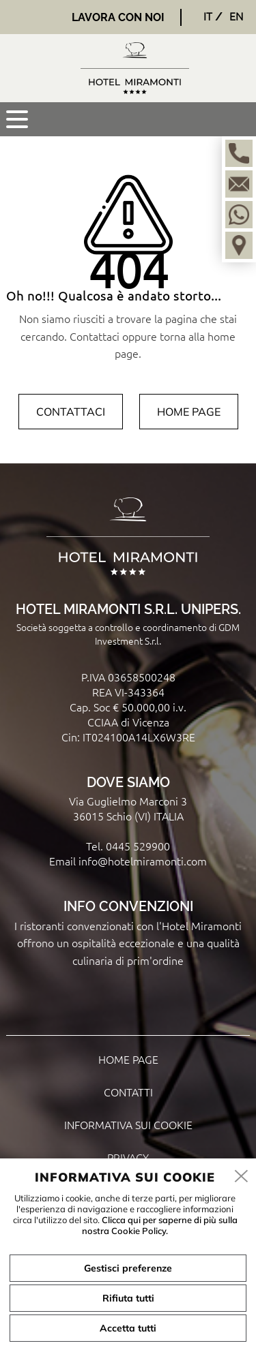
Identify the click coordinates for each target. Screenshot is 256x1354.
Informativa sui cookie (128, 1124)
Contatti (128, 1091)
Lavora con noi (118, 17)
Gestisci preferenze (128, 1268)
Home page (189, 411)
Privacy (128, 1157)
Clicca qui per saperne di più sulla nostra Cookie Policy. (160, 1225)
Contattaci (70, 411)
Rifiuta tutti (128, 1298)
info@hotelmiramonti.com (143, 860)
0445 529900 (138, 845)
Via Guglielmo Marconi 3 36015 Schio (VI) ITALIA (128, 808)
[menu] (17, 119)
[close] (241, 1177)
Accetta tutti (128, 1328)
